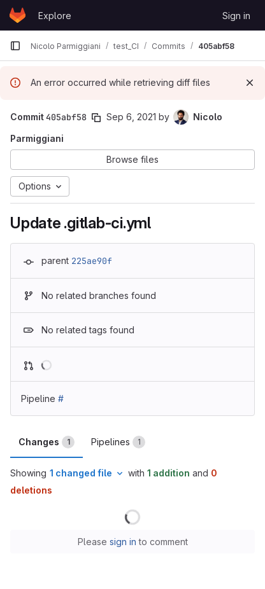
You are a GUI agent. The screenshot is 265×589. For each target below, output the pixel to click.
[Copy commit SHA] (96, 117)
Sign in (236, 15)
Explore (54, 15)
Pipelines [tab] (118, 442)
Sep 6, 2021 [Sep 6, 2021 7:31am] (131, 116)
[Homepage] (17, 15)
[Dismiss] (249, 82)
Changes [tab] (46, 442)
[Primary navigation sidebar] (15, 46)
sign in (123, 541)
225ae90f (91, 261)
